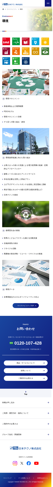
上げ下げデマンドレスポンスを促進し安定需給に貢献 (25, 184)
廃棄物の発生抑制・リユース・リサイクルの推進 (23, 254)
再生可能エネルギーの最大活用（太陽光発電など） (23, 190)
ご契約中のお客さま (10, 424)
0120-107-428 (28, 343)
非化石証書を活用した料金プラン (17, 179)
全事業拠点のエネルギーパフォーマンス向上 (21, 297)
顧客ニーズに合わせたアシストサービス (19, 174)
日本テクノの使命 (11, 195)
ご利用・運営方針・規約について (15, 413)
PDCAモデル (9, 111)
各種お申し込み (8, 402)
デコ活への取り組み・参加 (14, 122)
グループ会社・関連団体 (11, 434)
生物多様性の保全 (11, 243)
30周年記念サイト (42, 478)
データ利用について (24, 478)
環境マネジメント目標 (12, 117)
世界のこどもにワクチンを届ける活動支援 (20, 238)
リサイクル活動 (10, 248)
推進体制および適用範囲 (13, 106)
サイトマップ (7, 478)
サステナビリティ (12, 9)
